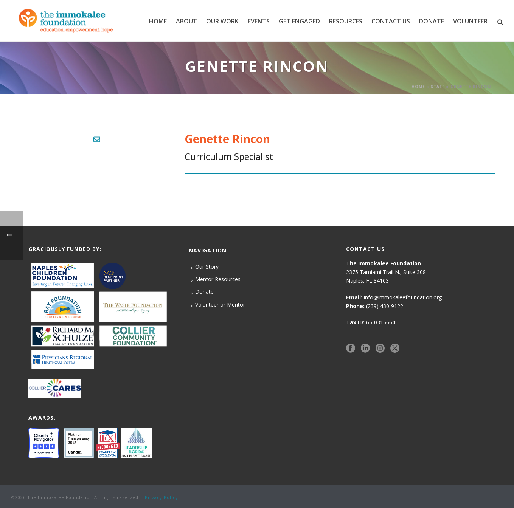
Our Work (222, 21)
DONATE (431, 21)
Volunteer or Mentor (218, 304)
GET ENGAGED (299, 21)
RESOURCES (345, 21)
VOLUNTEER (470, 21)
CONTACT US (390, 21)
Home (158, 21)
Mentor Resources (216, 279)
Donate (202, 292)
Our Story (205, 267)
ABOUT (186, 21)
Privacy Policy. (162, 497)
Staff (438, 86)
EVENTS (259, 21)
